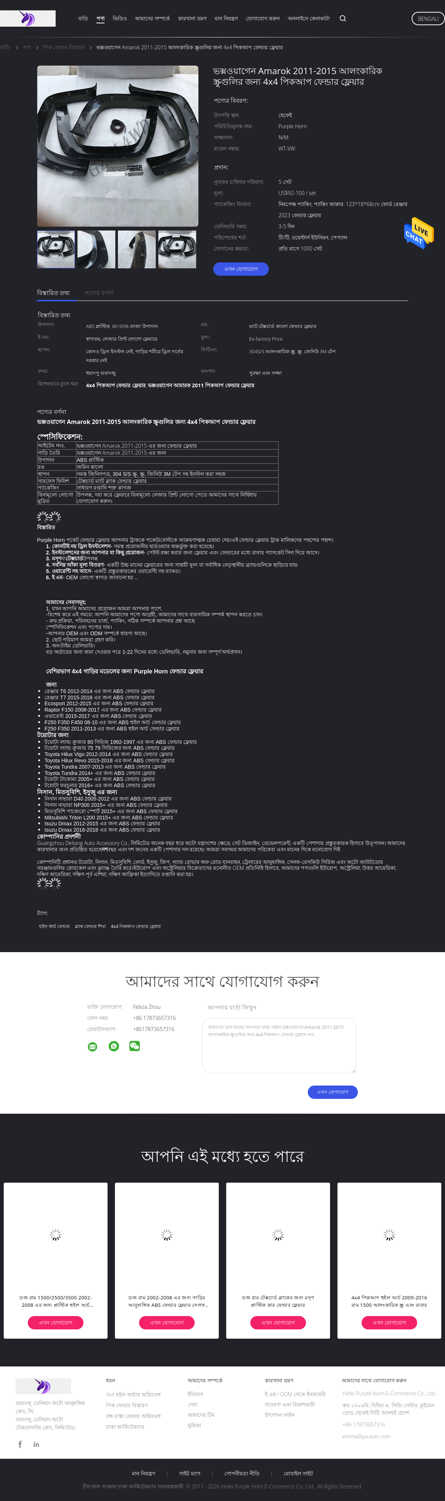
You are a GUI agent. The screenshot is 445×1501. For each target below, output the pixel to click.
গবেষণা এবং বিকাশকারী (290, 1404)
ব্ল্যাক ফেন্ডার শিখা (90, 926)
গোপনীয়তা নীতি (242, 1473)
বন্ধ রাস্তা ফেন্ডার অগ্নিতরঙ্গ (133, 1415)
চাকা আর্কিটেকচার (125, 1426)
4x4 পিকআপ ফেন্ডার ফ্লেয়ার (136, 926)
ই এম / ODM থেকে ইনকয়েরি (295, 1394)
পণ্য (100, 18)
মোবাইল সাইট (298, 1473)
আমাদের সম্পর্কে (152, 18)
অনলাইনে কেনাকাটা (309, 18)
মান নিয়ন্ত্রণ (226, 18)
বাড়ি (83, 18)
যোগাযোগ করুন (263, 18)
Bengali (428, 18)
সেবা (193, 1404)
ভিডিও (120, 18)
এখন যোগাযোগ (241, 268)
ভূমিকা (194, 1425)
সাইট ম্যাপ (190, 1473)
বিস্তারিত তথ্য (53, 293)
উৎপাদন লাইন (279, 1414)
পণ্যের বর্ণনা (99, 293)
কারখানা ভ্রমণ (192, 18)
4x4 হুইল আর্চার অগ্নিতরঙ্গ (133, 1394)
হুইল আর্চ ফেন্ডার (54, 926)
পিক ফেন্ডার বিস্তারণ (127, 1405)
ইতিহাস (195, 1394)
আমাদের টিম (201, 1414)
